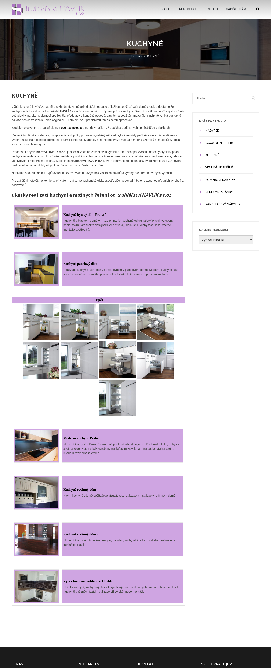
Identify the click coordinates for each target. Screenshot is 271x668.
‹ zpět (98, 300)
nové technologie (70, 127)
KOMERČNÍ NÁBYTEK (220, 180)
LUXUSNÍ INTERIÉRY (219, 143)
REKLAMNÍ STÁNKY (219, 192)
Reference (188, 9)
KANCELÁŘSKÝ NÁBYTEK (222, 204)
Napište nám (236, 9)
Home (135, 56)
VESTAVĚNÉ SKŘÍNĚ (219, 167)
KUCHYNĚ (212, 155)
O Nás (167, 9)
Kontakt (211, 9)
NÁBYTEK (212, 130)
